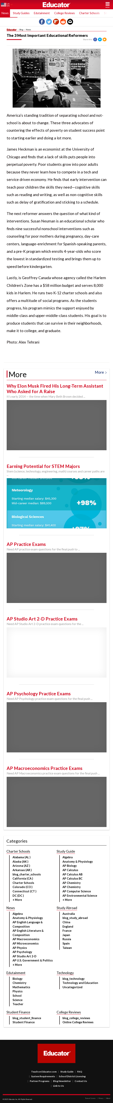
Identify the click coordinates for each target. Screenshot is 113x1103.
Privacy (100, 1098)
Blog (21, 30)
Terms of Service (90, 1098)
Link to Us (57, 1085)
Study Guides (21, 13)
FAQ (78, 1071)
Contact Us (79, 1081)
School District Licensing (71, 1076)
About (107, 1098)
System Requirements (42, 1076)
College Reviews (64, 13)
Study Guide (65, 1071)
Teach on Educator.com (44, 1071)
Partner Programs (38, 1081)
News (5, 13)
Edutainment (42, 13)
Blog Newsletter (61, 1081)
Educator (57, 4)
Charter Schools (89, 13)
